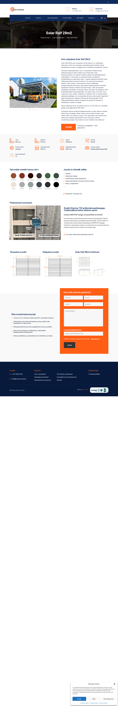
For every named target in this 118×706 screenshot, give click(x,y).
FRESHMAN (85, 390)
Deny (93, 699)
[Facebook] (107, 2)
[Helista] (68, 9)
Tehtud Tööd (66, 18)
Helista (74, 9)
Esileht (26, 18)
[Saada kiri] (91, 9)
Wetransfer (95, 339)
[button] (114, 684)
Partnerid (79, 18)
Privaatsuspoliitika (94, 702)
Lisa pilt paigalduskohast (73, 330)
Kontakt (92, 18)
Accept (79, 699)
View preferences (108, 699)
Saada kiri (98, 9)
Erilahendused (51, 18)
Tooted (37, 18)
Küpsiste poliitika (84, 702)
